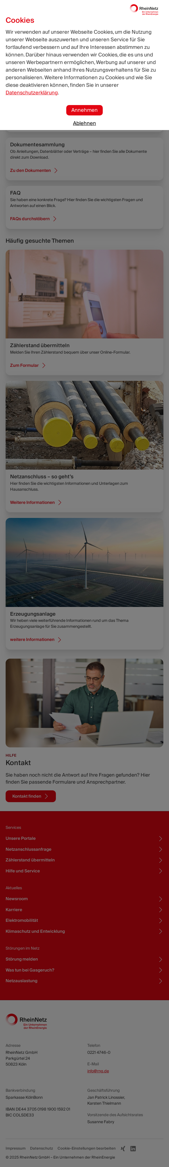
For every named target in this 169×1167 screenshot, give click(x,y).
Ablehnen (84, 123)
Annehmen (84, 110)
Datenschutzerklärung (32, 92)
